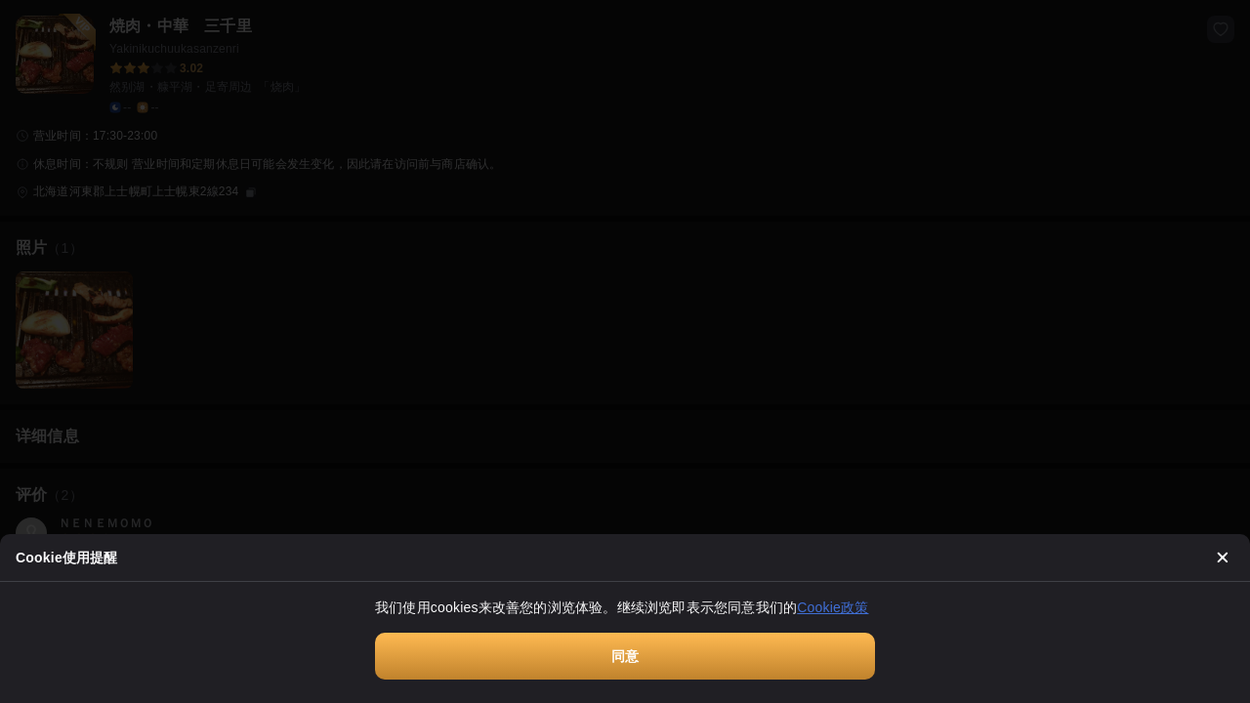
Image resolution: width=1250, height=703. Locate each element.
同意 (625, 656)
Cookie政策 (832, 607)
